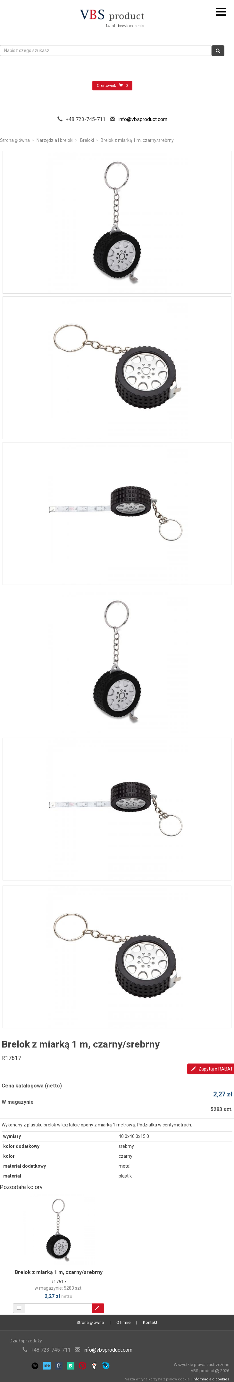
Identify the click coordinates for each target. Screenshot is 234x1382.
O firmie (123, 1322)
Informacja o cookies (211, 1379)
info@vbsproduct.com (142, 119)
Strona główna (15, 140)
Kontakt (150, 1322)
